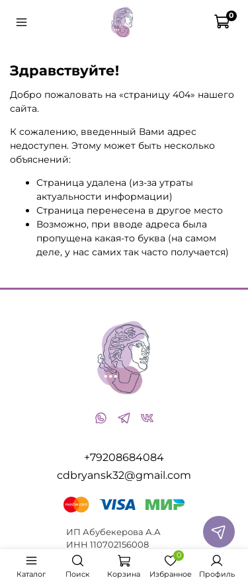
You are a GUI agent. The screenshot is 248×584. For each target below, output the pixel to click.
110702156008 (119, 545)
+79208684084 (124, 457)
